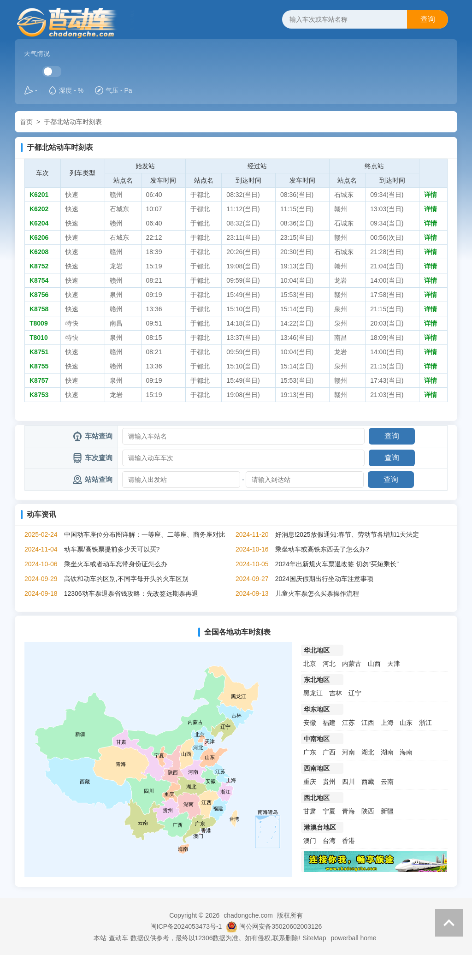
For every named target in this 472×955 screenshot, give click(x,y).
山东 (406, 722)
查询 (427, 19)
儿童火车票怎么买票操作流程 (317, 593)
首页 (26, 121)
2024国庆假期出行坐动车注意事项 (324, 578)
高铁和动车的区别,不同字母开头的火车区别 (126, 578)
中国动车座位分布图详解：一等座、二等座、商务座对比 (144, 534)
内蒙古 (351, 663)
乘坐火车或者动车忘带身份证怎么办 (115, 564)
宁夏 (329, 811)
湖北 (367, 752)
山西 (374, 663)
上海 (387, 722)
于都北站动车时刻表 (73, 121)
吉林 (335, 693)
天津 (393, 663)
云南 (387, 781)
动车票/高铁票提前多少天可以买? (112, 549)
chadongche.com (248, 915)
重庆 (309, 781)
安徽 (309, 722)
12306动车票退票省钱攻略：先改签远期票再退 (131, 593)
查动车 (118, 938)
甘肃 (309, 811)
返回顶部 (449, 923)
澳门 (309, 840)
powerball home (354, 938)
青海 (348, 811)
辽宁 (354, 693)
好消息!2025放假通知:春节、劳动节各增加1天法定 (347, 534)
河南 (348, 752)
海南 (406, 752)
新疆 (387, 811)
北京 (309, 663)
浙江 (425, 722)
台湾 (329, 840)
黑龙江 (313, 693)
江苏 (348, 722)
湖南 (387, 752)
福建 (329, 722)
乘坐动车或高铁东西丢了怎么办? (322, 549)
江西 (367, 722)
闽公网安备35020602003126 (280, 926)
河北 (329, 663)
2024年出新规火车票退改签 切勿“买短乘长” (337, 564)
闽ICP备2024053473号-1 (186, 926)
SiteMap (314, 938)
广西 (329, 752)
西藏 (367, 781)
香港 (348, 840)
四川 (348, 781)
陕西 (367, 811)
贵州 (329, 781)
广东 (309, 752)
